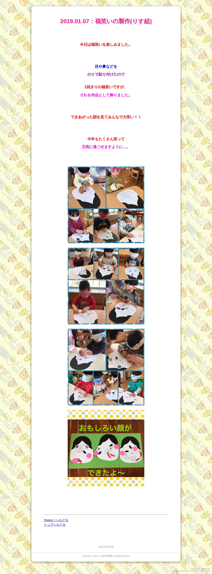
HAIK (203, 569)
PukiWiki (184, 571)
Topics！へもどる (56, 520)
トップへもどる (55, 524)
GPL (202, 571)
